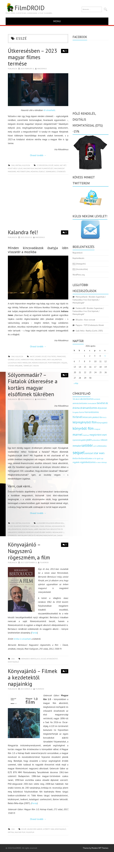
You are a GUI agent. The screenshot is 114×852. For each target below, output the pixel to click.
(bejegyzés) (79, 263)
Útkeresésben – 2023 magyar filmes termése (32, 57)
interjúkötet (52, 659)
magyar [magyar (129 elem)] (97, 429)
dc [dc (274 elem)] (107, 403)
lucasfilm (12, 363)
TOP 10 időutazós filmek (94, 325)
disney (38, 356)
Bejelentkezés (78, 258)
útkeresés (61, 171)
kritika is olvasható (22, 638)
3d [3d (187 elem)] (74, 398)
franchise (61, 356)
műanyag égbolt (38, 171)
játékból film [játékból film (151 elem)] (97, 417)
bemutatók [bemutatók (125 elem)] (92, 403)
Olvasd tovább (38, 155)
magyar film (28, 168)
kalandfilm (57, 359)
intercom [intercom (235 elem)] (87, 417)
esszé (50, 165)
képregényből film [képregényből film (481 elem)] (85, 422)
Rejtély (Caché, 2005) (94, 330)
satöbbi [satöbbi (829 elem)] (87, 445)
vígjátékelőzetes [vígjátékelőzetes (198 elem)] (88, 462)
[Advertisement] (38, 203)
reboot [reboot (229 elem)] (104, 439)
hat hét (63, 165)
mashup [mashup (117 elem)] (86, 435)
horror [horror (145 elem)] (81, 412)
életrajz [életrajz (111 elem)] (104, 462)
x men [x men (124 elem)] (98, 462)
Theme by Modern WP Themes (95, 848)
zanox (59, 535)
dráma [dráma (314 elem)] (76, 408)
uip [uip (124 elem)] (102, 458)
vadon (36, 366)
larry (36, 529)
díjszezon (43, 165)
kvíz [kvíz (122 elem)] (104, 417)
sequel (64, 363)
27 (37, 165)
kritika (18, 165)
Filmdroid (44, 562)
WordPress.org (79, 274)
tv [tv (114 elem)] (93, 458)
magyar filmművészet (44, 168)
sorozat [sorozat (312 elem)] (89, 453)
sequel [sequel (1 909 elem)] (79, 452)
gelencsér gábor (34, 829)
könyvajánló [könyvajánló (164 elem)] (102, 422)
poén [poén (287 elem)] (89, 439)
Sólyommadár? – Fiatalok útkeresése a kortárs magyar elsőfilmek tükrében (32, 384)
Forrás (34, 632)
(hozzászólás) (80, 269)
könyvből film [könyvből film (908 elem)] (83, 428)
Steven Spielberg (15, 366)
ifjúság (48, 526)
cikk (13, 165)
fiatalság (34, 526)
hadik (56, 165)
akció (32, 356)
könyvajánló (13, 662)
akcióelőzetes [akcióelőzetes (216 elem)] (87, 398)
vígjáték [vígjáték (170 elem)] (76, 462)
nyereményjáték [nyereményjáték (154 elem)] (79, 440)
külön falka (27, 529)
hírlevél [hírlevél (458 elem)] (77, 417)
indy (49, 359)
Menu (57, 21)
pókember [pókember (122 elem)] (96, 440)
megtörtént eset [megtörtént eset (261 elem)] (98, 434)
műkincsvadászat (39, 363)
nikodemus (42, 68)
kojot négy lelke (15, 168)
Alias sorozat (89, 319)
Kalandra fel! (23, 232)
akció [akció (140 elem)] (77, 399)
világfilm (30, 832)
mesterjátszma (23, 171)
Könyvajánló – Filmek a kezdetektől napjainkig (32, 677)
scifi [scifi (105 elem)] (94, 446)
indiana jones (40, 359)
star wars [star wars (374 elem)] (99, 453)
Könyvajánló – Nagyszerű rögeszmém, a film (29, 551)
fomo (41, 526)
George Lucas (14, 359)
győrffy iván (48, 829)
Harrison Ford (27, 359)
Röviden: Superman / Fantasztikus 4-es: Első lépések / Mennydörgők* (89, 300)
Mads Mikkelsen (24, 363)
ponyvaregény (54, 363)
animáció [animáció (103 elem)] (97, 399)
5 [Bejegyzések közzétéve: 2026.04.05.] (105, 356)
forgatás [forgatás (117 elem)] (76, 412)
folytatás (51, 356)
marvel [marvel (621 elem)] (78, 434)
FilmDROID (25, 8)
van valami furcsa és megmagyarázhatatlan (37, 535)
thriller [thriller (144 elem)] (75, 458)
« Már (76, 383)
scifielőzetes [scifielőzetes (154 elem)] (101, 446)
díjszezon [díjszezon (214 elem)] (102, 407)
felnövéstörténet (22, 526)
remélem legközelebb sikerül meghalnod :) (45, 532)
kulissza (26, 165)
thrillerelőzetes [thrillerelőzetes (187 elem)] (85, 458)
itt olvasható (49, 110)
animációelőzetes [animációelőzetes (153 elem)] (80, 403)
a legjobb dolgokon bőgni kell (50, 523)
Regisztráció (78, 252)
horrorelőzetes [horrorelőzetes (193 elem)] (92, 412)
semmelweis (51, 171)
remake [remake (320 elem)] (77, 445)
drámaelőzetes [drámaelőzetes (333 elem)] (88, 408)
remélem (22, 532)
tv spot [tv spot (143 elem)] (97, 458)
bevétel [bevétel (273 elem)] (101, 403)
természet (27, 366)
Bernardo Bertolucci (30, 659)
